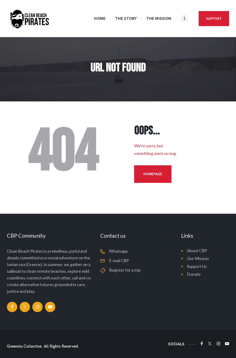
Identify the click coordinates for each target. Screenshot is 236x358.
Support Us (197, 266)
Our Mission (198, 258)
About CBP (197, 250)
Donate (194, 274)
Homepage (152, 174)
